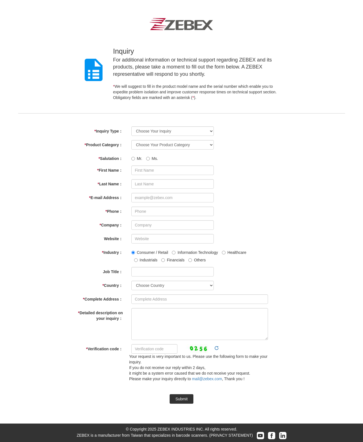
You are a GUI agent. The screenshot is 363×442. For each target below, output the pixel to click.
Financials (172, 260)
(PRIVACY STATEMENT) (231, 435)
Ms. (152, 158)
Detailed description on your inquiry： (100, 316)
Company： (111, 225)
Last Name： (110, 184)
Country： (112, 285)
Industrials (146, 260)
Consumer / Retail (149, 252)
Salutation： (110, 158)
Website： (113, 239)
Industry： (112, 252)
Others (197, 260)
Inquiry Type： (108, 131)
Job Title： (113, 272)
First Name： (110, 170)
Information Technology (195, 252)
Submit (181, 399)
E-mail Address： (106, 197)
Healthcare (234, 252)
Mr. (136, 158)
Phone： (114, 211)
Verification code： (104, 349)
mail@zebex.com (207, 379)
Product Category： (104, 145)
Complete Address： (103, 299)
